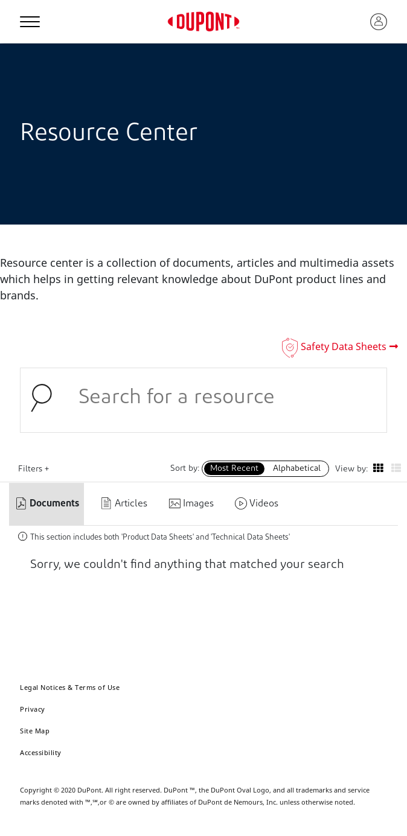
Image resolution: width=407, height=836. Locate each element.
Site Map (35, 730)
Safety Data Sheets (343, 346)
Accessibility (41, 752)
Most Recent (234, 468)
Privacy (32, 708)
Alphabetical (297, 468)
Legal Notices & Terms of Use (70, 687)
